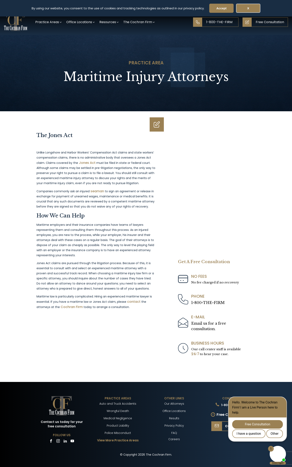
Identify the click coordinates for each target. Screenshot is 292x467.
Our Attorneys (174, 404)
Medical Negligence (118, 418)
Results (174, 418)
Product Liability (118, 426)
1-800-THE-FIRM (208, 303)
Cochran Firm (72, 307)
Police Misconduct (118, 433)
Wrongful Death (118, 411)
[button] (48, 22)
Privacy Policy (174, 426)
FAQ (174, 433)
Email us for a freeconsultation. (208, 326)
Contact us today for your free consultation (62, 424)
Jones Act (87, 162)
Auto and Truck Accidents (117, 404)
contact (134, 301)
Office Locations (174, 411)
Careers (174, 439)
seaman (97, 191)
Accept (221, 8)
